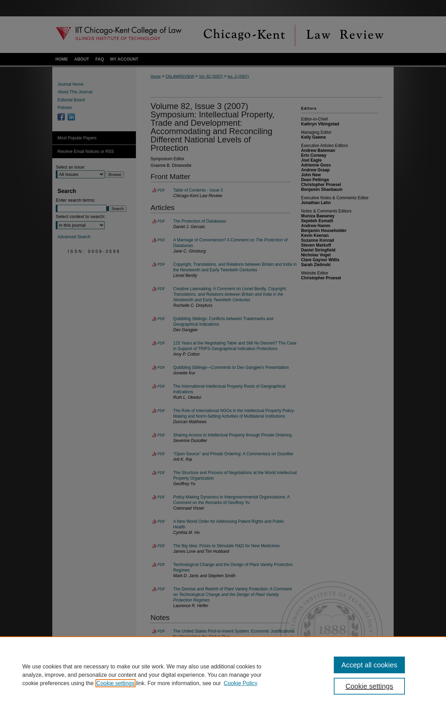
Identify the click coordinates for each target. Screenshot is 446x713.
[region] (223, 674)
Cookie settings (115, 683)
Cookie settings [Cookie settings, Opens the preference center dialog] (369, 686)
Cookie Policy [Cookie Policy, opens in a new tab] (240, 683)
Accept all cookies (369, 665)
